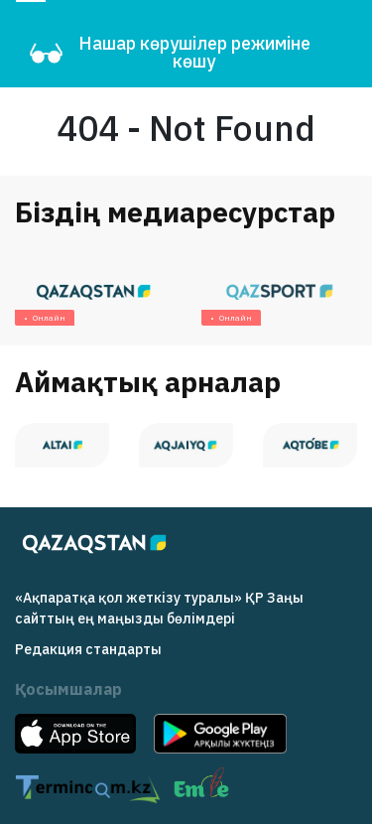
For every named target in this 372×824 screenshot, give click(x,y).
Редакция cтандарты (88, 649)
